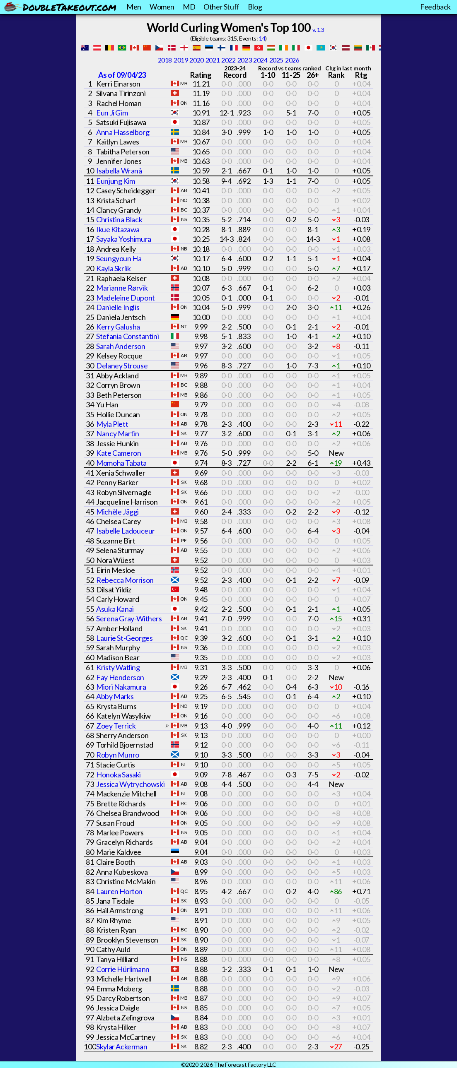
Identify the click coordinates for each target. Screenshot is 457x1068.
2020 (196, 60)
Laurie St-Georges (124, 637)
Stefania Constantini (127, 336)
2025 (276, 60)
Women (162, 6)
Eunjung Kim (115, 180)
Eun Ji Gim (112, 112)
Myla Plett (112, 423)
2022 (228, 60)
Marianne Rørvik (121, 287)
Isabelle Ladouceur (125, 530)
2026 (292, 60)
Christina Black (119, 219)
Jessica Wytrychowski (130, 784)
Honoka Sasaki (118, 774)
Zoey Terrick (115, 725)
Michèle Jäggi (117, 511)
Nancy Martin (117, 433)
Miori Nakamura (121, 686)
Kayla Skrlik (113, 268)
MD (189, 6)
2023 (244, 60)
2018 (165, 60)
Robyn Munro (117, 754)
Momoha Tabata (121, 462)
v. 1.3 (318, 29)
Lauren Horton (119, 891)
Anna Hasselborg (122, 132)
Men (133, 6)
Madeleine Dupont (125, 297)
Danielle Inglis (117, 307)
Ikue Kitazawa (118, 229)
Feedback (435, 6)
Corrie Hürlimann (123, 969)
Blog (255, 6)
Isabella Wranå (119, 170)
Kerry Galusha (118, 326)
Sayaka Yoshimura (123, 238)
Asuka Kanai (115, 608)
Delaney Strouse (121, 365)
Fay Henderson (120, 677)
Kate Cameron (118, 452)
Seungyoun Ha (118, 258)
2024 (260, 60)
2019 (181, 60)
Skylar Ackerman (121, 1046)
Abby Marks (114, 696)
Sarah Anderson (120, 346)
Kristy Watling (118, 667)
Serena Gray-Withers (129, 618)
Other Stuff (221, 6)
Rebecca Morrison (125, 580)
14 (262, 38)
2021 (213, 60)
